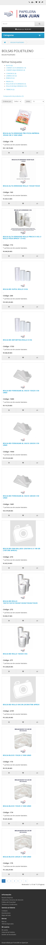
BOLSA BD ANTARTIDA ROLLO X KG (17, 340)
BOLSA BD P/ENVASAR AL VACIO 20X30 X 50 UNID (21, 444)
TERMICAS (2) (10, 90)
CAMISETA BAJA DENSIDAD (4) (15, 70)
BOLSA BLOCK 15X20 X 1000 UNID (17, 755)
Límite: (28, 101)
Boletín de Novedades (9, 935)
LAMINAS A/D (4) (11, 76)
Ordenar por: (7, 101)
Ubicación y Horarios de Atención (12, 900)
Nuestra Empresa (7, 898)
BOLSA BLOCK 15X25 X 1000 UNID (17, 806)
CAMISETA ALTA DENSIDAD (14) (16, 68)
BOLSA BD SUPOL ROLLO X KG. (15, 289)
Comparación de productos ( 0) (13, 96)
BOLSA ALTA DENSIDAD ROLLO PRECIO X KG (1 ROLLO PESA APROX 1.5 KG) (22, 237)
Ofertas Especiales (8, 924)
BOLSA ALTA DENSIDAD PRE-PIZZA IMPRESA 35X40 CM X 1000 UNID (21, 134)
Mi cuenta (5, 930)
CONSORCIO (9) (11, 74)
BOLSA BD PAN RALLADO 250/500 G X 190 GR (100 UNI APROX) (21, 549)
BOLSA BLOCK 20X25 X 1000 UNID (17, 857)
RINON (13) (9, 82)
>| (25, 881)
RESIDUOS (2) (10, 78)
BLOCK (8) (9, 66)
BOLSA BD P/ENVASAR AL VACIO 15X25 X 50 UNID (21, 391)
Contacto (5, 911)
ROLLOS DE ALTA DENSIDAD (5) (16, 84)
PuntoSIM (16, 943)
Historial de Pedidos (8, 932)
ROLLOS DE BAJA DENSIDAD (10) (16, 86)
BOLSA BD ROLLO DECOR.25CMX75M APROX (21, 704)
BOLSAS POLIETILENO (17, 42)
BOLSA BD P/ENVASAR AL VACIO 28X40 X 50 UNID (21, 497)
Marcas (4, 921)
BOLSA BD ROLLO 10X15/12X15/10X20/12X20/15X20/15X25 (20, 602)
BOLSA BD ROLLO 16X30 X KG (15, 654)
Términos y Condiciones (9, 904)
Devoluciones (6, 913)
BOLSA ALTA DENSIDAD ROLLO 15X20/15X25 (21, 186)
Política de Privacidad (8, 902)
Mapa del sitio (6, 915)
